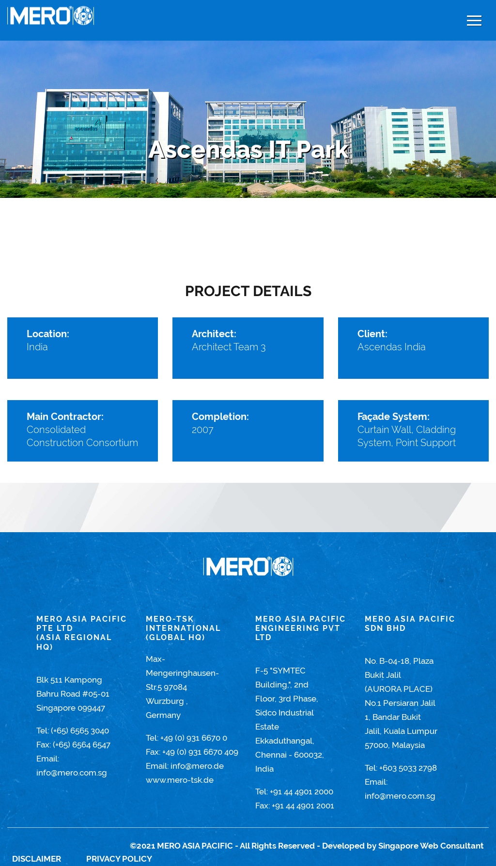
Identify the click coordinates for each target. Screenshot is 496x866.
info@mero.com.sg (71, 772)
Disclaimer (36, 859)
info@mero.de (197, 766)
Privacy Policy (119, 859)
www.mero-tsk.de (180, 780)
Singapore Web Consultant (431, 846)
